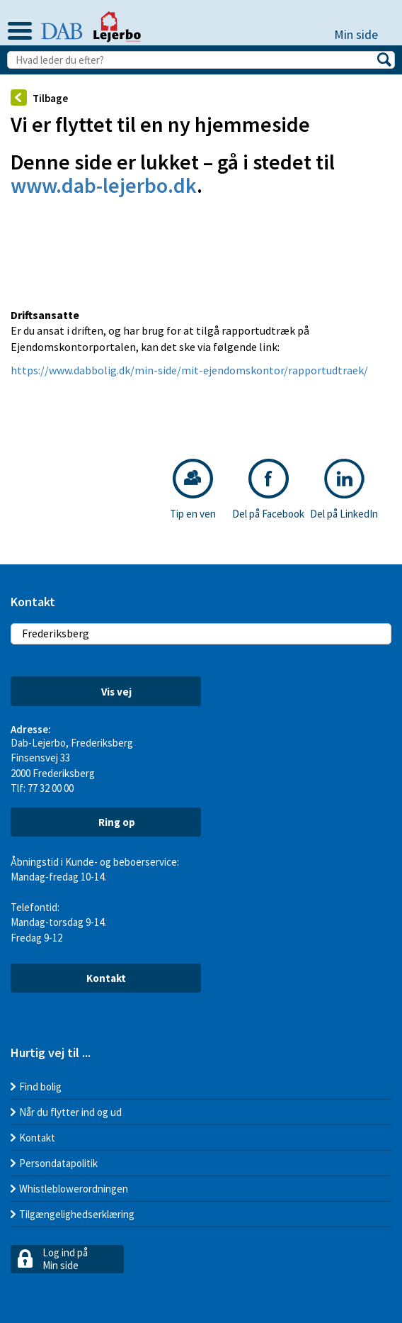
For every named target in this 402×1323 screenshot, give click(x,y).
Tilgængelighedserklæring (76, 1214)
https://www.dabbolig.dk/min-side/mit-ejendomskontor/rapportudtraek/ (189, 370)
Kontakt (106, 978)
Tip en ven (193, 489)
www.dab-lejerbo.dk (104, 185)
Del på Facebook (268, 489)
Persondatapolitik (58, 1163)
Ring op (106, 822)
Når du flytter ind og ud (70, 1112)
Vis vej (106, 691)
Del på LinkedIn (344, 489)
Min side (362, 34)
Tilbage (39, 97)
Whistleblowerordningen (73, 1188)
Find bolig (40, 1086)
